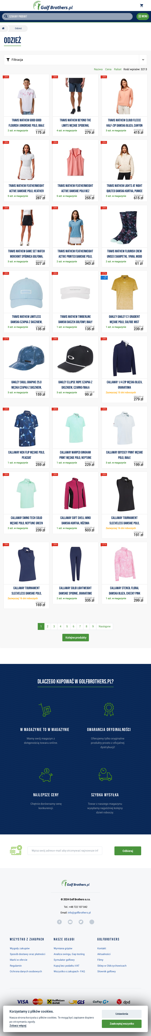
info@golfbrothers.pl (79, 912)
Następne (104, 626)
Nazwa (98, 69)
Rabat (118, 69)
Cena (108, 69)
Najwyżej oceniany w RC (73, 1022)
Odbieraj (127, 851)
